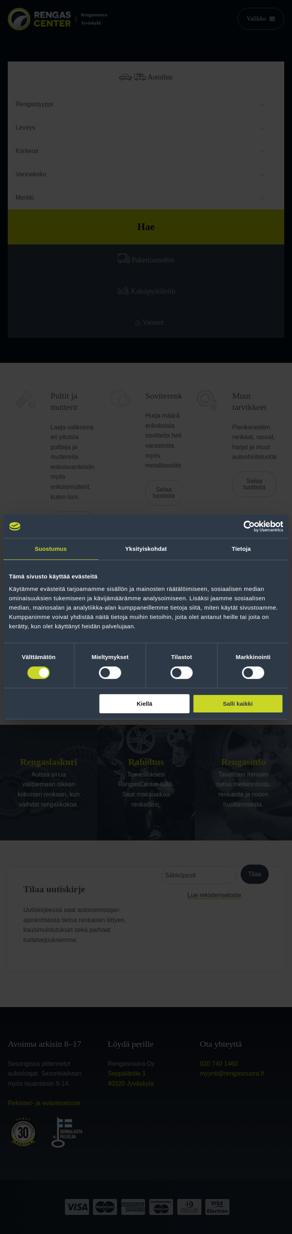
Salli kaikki (238, 703)
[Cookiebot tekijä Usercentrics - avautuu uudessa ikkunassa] (249, 526)
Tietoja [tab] (241, 548)
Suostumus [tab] (51, 548)
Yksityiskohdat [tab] (146, 548)
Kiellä (144, 703)
